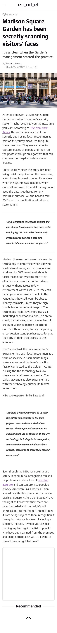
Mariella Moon (13, 63)
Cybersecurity (10, 14)
